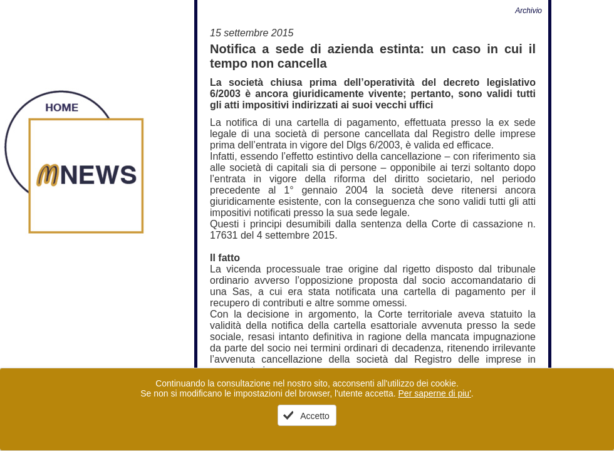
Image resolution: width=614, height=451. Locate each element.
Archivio (528, 10)
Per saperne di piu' (434, 393)
